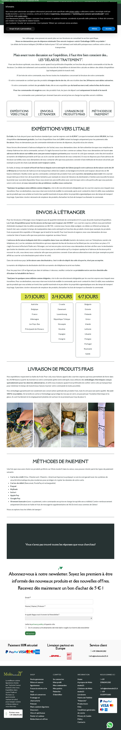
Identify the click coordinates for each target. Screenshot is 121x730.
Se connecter (58, 670)
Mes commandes (60, 676)
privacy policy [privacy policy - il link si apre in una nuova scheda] (74, 11)
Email (28, 588)
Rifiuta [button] (94, 29)
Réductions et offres (39, 710)
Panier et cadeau (37, 707)
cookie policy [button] (22, 16)
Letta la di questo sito (40, 615)
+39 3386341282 (98, 641)
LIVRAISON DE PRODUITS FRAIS (74, 103)
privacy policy (37, 615)
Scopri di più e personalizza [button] (20, 29)
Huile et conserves (38, 685)
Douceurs (34, 700)
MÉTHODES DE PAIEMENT (102, 103)
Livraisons (82, 685)
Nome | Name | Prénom (35, 596)
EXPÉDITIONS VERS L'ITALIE (19, 103)
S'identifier (57, 685)
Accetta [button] (109, 29)
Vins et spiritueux (37, 704)
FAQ (79, 697)
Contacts (81, 713)
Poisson (33, 694)
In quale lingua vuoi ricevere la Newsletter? (42, 605)
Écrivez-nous (14, 703)
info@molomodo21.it (98, 647)
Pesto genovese (37, 670)
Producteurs (83, 694)
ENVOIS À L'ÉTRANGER (46, 103)
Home (80, 670)
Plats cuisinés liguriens (39, 697)
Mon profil (57, 673)
